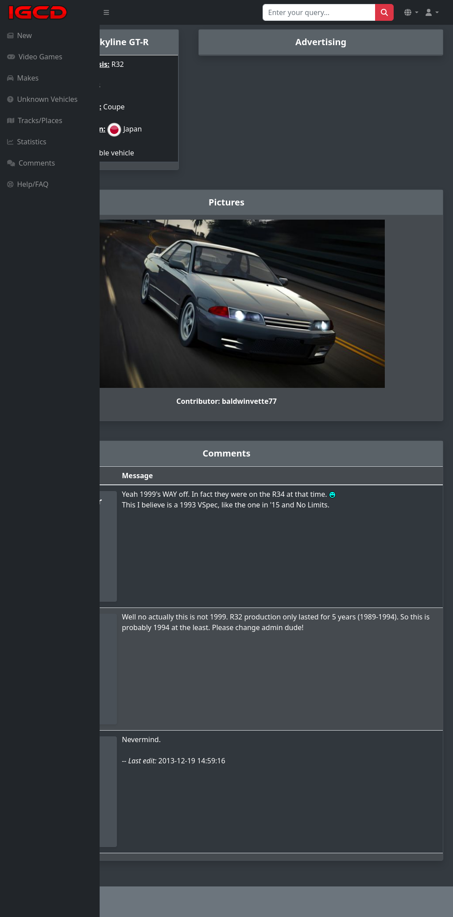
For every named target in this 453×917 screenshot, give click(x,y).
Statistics (26, 142)
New (19, 35)
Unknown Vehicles (42, 99)
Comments (31, 163)
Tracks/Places (34, 120)
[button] (411, 12)
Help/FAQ (28, 184)
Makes (23, 78)
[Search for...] (319, 12)
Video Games (34, 57)
